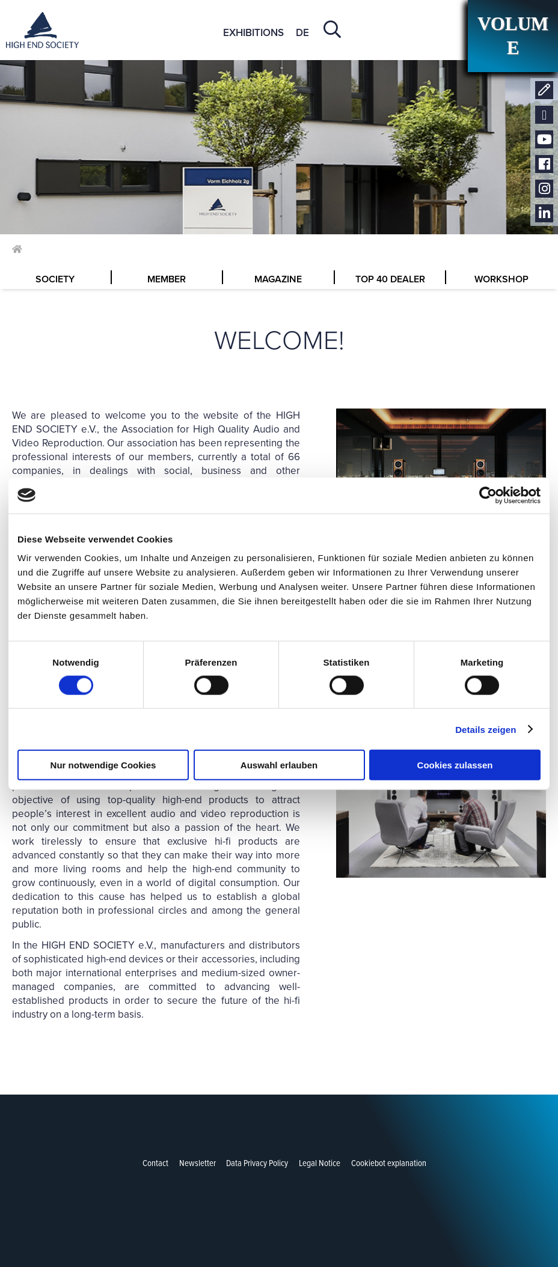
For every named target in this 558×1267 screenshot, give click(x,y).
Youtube (544, 139)
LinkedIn (544, 213)
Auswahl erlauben (279, 765)
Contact (544, 90)
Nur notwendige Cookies (103, 765)
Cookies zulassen (455, 765)
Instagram (544, 189)
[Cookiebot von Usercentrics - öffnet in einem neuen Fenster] (488, 495)
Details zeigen (485, 729)
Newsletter (544, 115)
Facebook (544, 164)
